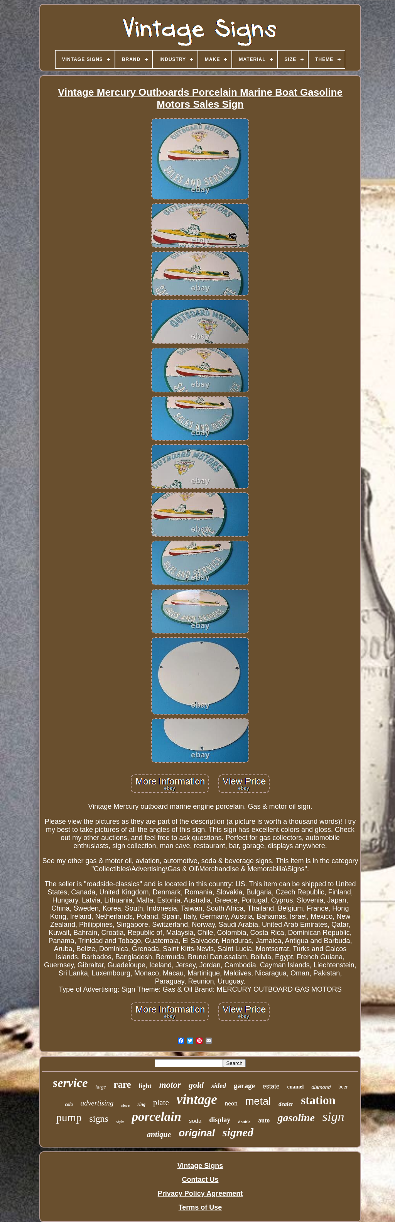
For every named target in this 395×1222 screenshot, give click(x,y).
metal (258, 1101)
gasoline (295, 1118)
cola (69, 1104)
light (145, 1086)
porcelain (156, 1117)
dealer (286, 1104)
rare (122, 1084)
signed (238, 1132)
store (125, 1105)
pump (68, 1117)
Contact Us (200, 1179)
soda (195, 1120)
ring (141, 1104)
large (100, 1087)
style (120, 1122)
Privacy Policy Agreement (200, 1193)
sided (218, 1086)
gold (196, 1085)
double (244, 1121)
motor (170, 1085)
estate (271, 1086)
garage (244, 1086)
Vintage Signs (200, 1166)
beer (343, 1087)
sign (333, 1116)
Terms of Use (200, 1207)
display (219, 1120)
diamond (321, 1087)
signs (98, 1119)
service (70, 1083)
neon (231, 1103)
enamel (295, 1087)
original (197, 1133)
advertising (97, 1103)
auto (264, 1120)
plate (161, 1102)
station (318, 1100)
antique (159, 1134)
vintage (197, 1099)
